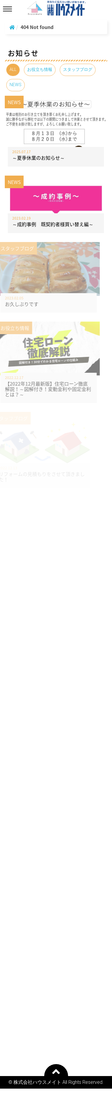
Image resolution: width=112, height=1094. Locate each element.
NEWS (16, 84)
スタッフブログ (77, 69)
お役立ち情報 (39, 69)
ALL (13, 69)
